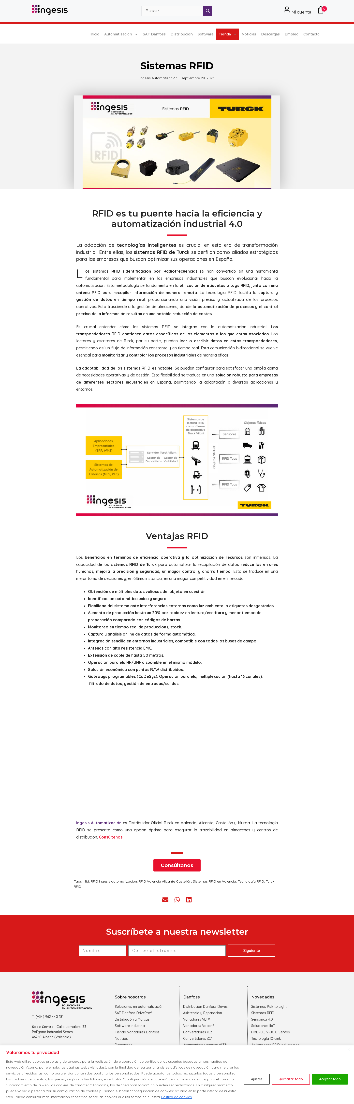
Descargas (270, 34)
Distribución (182, 34)
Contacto (311, 34)
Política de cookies (176, 1097)
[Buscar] (207, 11)
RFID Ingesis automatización (114, 881)
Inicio (94, 34)
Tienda (228, 34)
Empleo (291, 34)
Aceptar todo (330, 1079)
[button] (165, 899)
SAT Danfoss (154, 34)
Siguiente (251, 950)
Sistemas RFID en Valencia (214, 881)
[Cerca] (349, 1049)
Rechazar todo (291, 1079)
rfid (86, 881)
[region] (177, 1074)
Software (206, 34)
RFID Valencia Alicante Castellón (165, 881)
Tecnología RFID (251, 881)
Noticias (249, 34)
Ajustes (257, 1079)
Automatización (121, 34)
